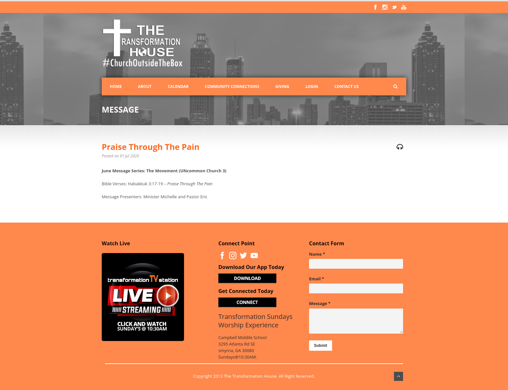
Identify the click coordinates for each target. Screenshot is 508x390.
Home (116, 86)
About (145, 86)
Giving (282, 86)
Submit (320, 345)
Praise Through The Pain (151, 146)
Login (312, 86)
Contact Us (346, 86)
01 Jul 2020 (129, 156)
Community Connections (232, 86)
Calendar (178, 86)
